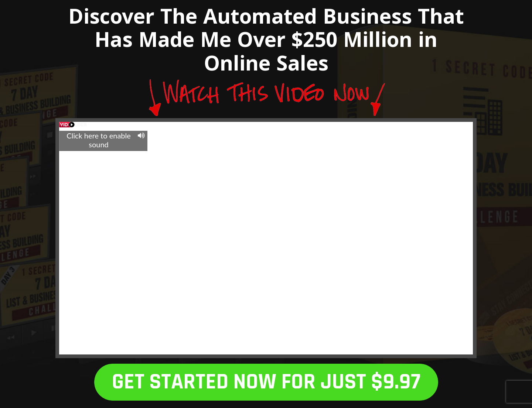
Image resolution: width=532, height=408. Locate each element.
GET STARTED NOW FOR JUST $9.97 (266, 382)
